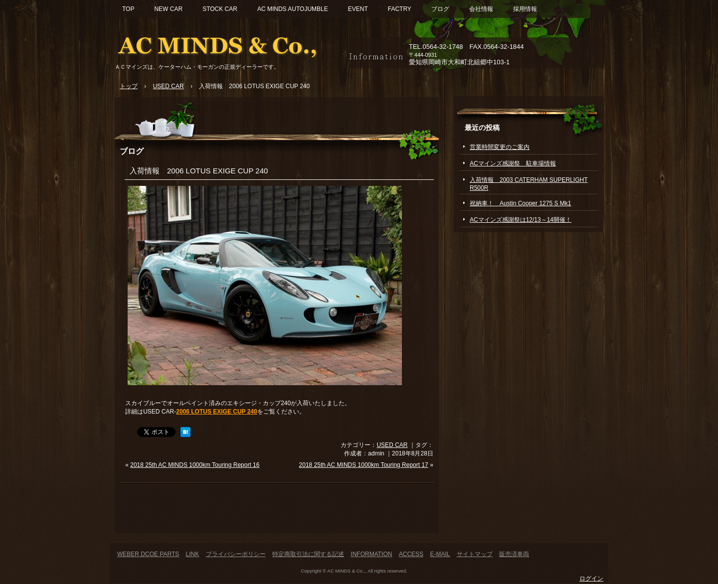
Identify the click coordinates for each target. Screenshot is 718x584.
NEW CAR (168, 8)
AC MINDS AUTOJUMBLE (292, 8)
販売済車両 (514, 554)
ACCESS (411, 554)
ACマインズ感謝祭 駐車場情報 (513, 163)
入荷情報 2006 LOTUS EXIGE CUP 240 (199, 170)
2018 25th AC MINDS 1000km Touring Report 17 (363, 464)
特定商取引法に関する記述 (308, 554)
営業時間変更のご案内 (500, 147)
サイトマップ (475, 554)
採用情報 (525, 8)
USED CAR (391, 444)
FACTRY (399, 8)
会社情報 (481, 8)
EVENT (358, 8)
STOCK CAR (219, 8)
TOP (128, 8)
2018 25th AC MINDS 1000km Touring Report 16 (194, 464)
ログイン (591, 578)
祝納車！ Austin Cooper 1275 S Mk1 (520, 203)
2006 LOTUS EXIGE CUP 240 (216, 411)
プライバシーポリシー (236, 554)
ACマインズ (229, 43)
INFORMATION (371, 554)
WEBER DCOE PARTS (148, 554)
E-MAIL (440, 554)
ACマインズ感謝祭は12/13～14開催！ (520, 219)
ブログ (440, 8)
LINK (192, 554)
